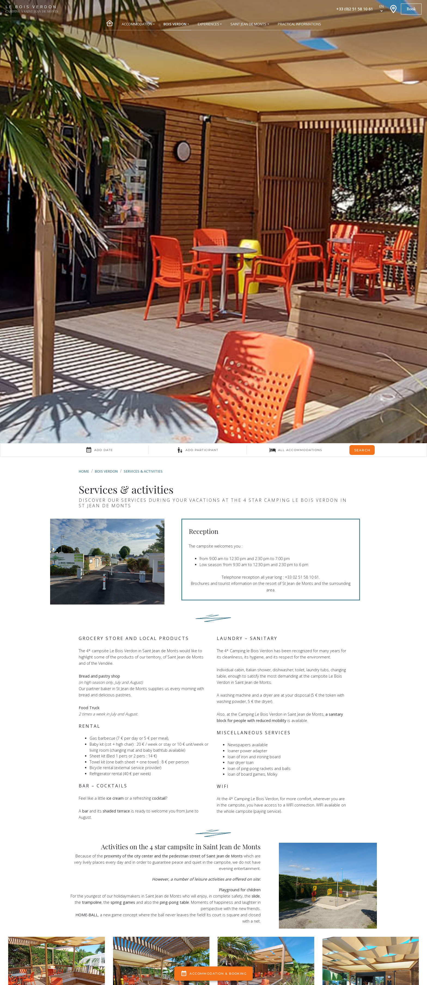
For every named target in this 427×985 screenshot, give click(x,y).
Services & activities (143, 471)
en (381, 6)
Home (84, 471)
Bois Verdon (106, 471)
